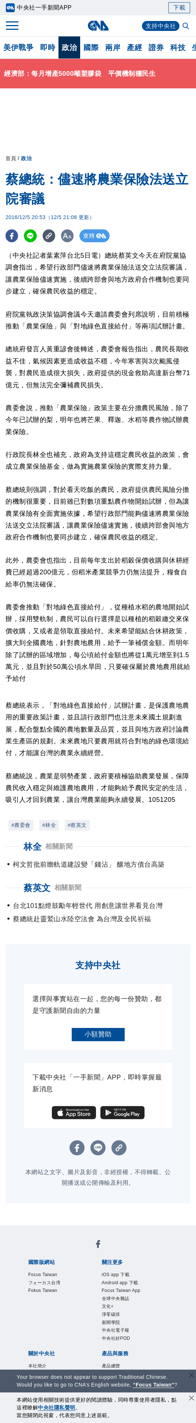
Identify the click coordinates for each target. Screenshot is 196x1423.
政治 (69, 47)
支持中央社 (161, 26)
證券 (156, 47)
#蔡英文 (77, 825)
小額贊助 (98, 1034)
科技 (177, 47)
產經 (134, 47)
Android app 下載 (120, 1282)
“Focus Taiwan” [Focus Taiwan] (153, 1385)
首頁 (11, 158)
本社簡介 (37, 1366)
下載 (179, 7)
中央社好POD (116, 1338)
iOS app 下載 (116, 1274)
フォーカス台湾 (44, 1282)
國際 (91, 47)
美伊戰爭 (18, 47)
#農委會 (21, 825)
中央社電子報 (115, 1330)
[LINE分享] (30, 235)
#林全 (49, 825)
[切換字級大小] (68, 235)
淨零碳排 (111, 1314)
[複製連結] (49, 235)
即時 (47, 47)
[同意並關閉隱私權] (191, 1399)
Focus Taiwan (42, 1274)
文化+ (108, 1306)
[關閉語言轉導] (191, 1376)
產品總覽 (111, 1366)
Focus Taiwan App (121, 1290)
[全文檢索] (186, 26)
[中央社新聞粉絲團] (98, 1245)
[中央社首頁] (98, 25)
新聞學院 (111, 1322)
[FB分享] (12, 235)
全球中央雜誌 (115, 1298)
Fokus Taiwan (42, 1290)
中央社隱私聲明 (56, 1407)
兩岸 (112, 47)
